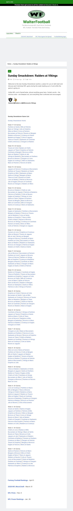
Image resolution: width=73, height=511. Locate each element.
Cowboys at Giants (27, 135)
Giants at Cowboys (14, 205)
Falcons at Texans (27, 213)
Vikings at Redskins (14, 156)
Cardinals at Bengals (14, 152)
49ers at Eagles (13, 396)
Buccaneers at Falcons (15, 133)
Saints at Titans (13, 198)
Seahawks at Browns (15, 335)
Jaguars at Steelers (24, 354)
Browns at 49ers (28, 320)
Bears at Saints (28, 432)
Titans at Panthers (14, 274)
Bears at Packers (13, 163)
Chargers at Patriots (27, 440)
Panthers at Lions (13, 255)
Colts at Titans (23, 316)
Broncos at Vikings (14, 221)
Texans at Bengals (14, 200)
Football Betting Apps (60, 36)
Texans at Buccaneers (28, 274)
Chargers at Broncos (14, 379)
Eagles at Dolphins (14, 196)
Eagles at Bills (25, 373)
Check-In (55, 5)
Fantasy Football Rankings (18, 480)
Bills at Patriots (26, 127)
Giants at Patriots (27, 301)
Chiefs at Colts (13, 375)
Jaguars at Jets (13, 436)
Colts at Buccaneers (25, 402)
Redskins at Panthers (15, 333)
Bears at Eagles (26, 306)
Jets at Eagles (12, 181)
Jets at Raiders (24, 417)
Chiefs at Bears (13, 219)
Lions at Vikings (26, 415)
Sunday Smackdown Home (17, 120)
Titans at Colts (12, 177)
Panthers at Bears (27, 388)
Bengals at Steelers (14, 213)
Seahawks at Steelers (26, 436)
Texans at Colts (13, 148)
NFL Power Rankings (16, 499)
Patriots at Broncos (26, 179)
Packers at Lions (13, 232)
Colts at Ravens (27, 194)
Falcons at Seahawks (15, 398)
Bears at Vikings (13, 129)
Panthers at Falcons (14, 352)
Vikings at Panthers (28, 312)
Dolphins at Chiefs (14, 293)
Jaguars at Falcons (14, 169)
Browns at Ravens (14, 158)
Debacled (48, 5)
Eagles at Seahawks (14, 211)
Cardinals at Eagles (28, 272)
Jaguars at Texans (14, 314)
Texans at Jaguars (26, 234)
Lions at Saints (24, 215)
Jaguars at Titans (13, 150)
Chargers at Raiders (27, 142)
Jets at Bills (26, 295)
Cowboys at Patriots (27, 358)
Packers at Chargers (27, 303)
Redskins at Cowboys (27, 423)
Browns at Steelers (14, 190)
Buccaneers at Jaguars (15, 192)
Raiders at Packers (25, 198)
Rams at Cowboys (14, 341)
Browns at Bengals (23, 236)
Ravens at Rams (13, 417)
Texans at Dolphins (14, 442)
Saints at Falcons (24, 280)
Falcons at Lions (28, 333)
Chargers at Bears (27, 264)
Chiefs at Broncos (14, 142)
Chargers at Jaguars (26, 226)
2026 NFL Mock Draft (27, 36)
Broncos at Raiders (14, 301)
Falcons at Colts (26, 293)
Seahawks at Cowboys (15, 297)
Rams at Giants (26, 444)
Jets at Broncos (13, 253)
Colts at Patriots (13, 226)
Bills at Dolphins (13, 259)
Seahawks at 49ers (14, 463)
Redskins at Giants (28, 171)
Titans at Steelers (13, 369)
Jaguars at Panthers (14, 411)
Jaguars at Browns (26, 255)
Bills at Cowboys (26, 278)
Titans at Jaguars (25, 455)
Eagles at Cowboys (14, 160)
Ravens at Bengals (30, 133)
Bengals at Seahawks (15, 320)
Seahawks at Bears (26, 173)
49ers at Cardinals (14, 203)
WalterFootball (36, 21)
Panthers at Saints (14, 127)
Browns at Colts (25, 434)
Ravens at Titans (13, 434)
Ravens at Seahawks (14, 285)
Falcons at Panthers (14, 194)
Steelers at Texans (26, 394)
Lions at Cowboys (14, 388)
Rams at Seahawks (28, 205)
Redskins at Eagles (14, 137)
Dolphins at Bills (13, 173)
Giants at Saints (26, 247)
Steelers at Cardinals (14, 339)
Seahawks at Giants (26, 369)
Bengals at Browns (14, 453)
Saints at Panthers (27, 371)
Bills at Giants (12, 354)
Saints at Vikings (13, 175)
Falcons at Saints (25, 163)
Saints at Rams (13, 316)
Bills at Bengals (13, 390)
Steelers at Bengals (26, 282)
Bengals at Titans (26, 299)
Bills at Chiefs (25, 453)
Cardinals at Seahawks (29, 419)
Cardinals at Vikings (25, 375)
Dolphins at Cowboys (27, 232)
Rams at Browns (13, 282)
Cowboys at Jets (27, 463)
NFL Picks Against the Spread (43, 36)
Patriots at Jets (13, 287)
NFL (10, 71)
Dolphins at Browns (14, 413)
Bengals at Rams (25, 175)
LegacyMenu (9, 33)
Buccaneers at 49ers (14, 377)
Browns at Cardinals (25, 181)
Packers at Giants (13, 224)
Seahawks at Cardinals (27, 139)
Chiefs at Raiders (25, 337)
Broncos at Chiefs (14, 278)
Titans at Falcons (13, 257)
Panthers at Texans (14, 171)
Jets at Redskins (13, 215)
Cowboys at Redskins (27, 259)
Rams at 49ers (25, 224)
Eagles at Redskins (14, 356)
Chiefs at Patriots (25, 266)
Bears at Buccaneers (26, 331)
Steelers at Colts (13, 423)
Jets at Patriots (27, 377)
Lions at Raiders (13, 179)
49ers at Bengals (27, 413)
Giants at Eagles (25, 409)
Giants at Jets (24, 154)
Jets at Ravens (12, 402)
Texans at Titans (13, 337)
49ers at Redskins (14, 299)
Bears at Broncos (26, 200)
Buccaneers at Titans (27, 240)
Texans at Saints (13, 409)
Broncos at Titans (13, 415)
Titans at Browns (24, 390)
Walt (11, 79)
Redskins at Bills (25, 318)
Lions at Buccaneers (14, 459)
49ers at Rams (12, 131)
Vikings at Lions (26, 196)
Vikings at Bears (28, 360)
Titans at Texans (13, 139)
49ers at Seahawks (28, 160)
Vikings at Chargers (29, 461)
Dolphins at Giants (27, 314)
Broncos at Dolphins (29, 335)
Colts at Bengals (27, 352)
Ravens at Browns (25, 219)
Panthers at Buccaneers (30, 211)
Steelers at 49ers (27, 184)
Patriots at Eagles (28, 245)
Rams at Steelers (13, 154)
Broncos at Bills (28, 152)
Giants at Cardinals (25, 396)
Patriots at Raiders (14, 400)
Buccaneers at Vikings (15, 432)
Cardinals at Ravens (14, 312)
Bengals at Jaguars (14, 371)
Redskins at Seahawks (27, 242)
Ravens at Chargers (14, 184)
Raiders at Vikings (26, 257)
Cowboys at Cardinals (29, 221)
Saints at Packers (13, 451)
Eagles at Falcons (13, 444)
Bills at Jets (11, 236)
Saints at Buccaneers (15, 360)
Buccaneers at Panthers (29, 156)
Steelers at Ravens (14, 457)
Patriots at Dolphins (14, 465)
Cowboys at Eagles (28, 322)
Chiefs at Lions (13, 430)
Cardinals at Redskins (15, 438)
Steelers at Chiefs (13, 247)
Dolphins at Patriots (26, 150)
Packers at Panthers (29, 438)
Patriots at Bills (27, 411)
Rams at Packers (24, 350)
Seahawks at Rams (14, 264)
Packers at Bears (29, 421)
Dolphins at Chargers (30, 398)
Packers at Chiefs (24, 177)
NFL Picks (12, 493)
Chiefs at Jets (25, 190)
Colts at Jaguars (27, 137)
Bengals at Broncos (28, 442)
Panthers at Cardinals (15, 461)
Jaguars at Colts (28, 276)
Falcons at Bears (25, 451)
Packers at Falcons (29, 379)
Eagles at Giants (13, 266)
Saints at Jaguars (13, 394)
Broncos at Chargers (14, 245)
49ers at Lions (12, 350)
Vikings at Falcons (14, 238)
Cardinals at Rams (27, 238)
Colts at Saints (26, 341)
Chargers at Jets (13, 331)
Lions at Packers (24, 131)
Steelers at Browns (14, 135)
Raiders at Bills (24, 430)
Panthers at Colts (13, 240)
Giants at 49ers (28, 285)
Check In (17, 33)
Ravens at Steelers (14, 306)
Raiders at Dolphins (14, 217)
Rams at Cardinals (14, 303)
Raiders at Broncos (28, 465)
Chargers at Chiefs (14, 325)
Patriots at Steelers (14, 322)
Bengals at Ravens (14, 261)
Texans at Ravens (27, 356)
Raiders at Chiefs (25, 148)
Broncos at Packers (27, 400)
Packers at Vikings (29, 339)
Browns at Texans (30, 297)
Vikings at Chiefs (13, 392)
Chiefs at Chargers (14, 419)
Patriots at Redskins (30, 192)
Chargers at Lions (27, 158)
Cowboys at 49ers (14, 440)
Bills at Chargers (26, 203)
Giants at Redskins (28, 459)
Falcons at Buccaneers (15, 421)
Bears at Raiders (13, 242)
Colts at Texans (26, 457)
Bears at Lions (12, 381)
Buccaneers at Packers (26, 253)
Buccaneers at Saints (15, 295)
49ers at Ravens (13, 234)
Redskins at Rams (26, 392)
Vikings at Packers (25, 287)
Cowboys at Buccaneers (30, 169)
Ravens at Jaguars (14, 343)
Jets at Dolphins (25, 129)
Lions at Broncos (13, 318)
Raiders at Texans (14, 373)
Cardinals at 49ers (27, 261)
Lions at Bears (12, 280)
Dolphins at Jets (13, 362)
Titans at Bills (26, 217)
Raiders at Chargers (14, 272)
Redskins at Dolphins (15, 276)
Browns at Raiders (14, 358)
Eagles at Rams (13, 455)
